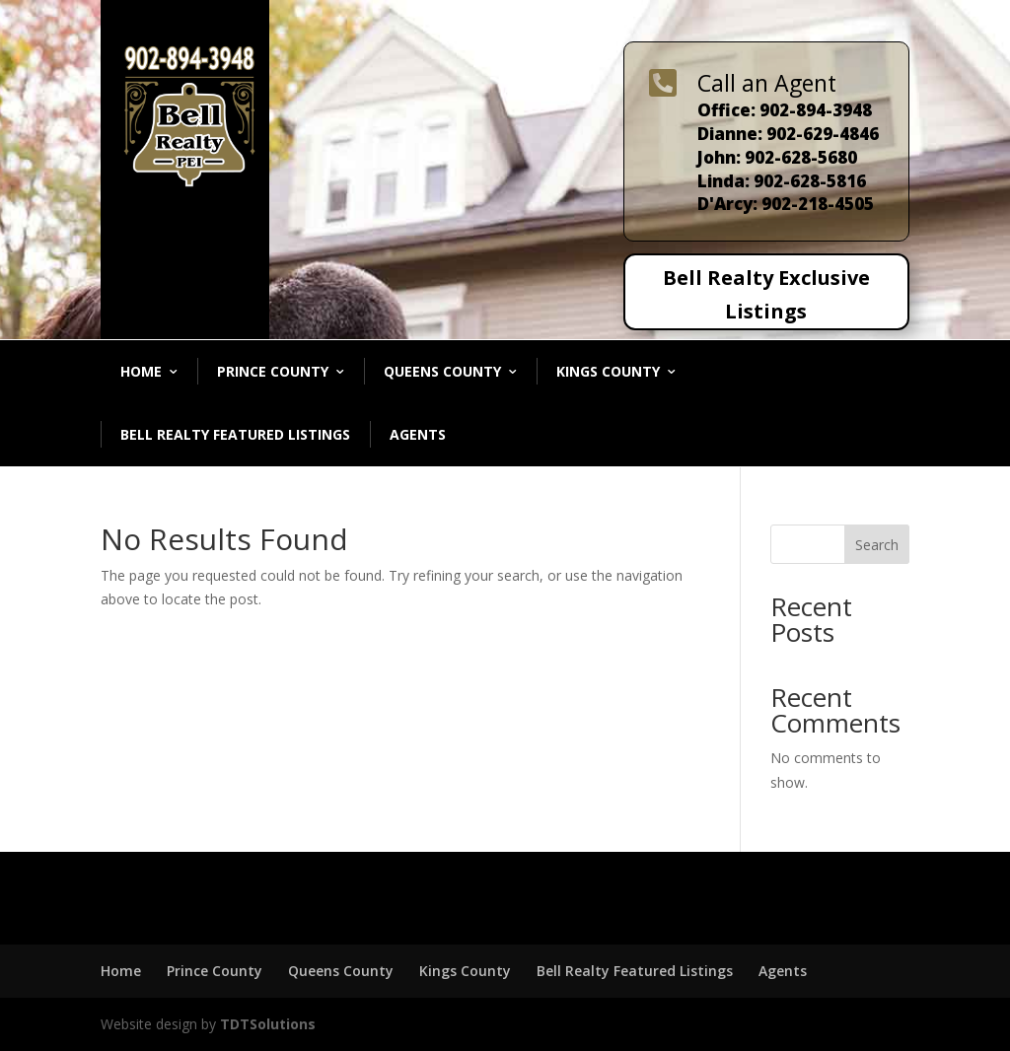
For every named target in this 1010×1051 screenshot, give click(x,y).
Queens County (442, 371)
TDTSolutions (266, 1024)
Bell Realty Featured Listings (235, 434)
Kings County (608, 371)
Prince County (272, 371)
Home (141, 371)
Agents (418, 434)
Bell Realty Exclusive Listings (766, 294)
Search (877, 544)
